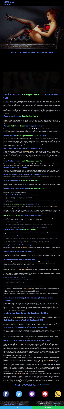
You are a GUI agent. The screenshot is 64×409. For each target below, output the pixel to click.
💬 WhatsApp (48, 407)
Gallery (44, 3)
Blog (54, 3)
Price (49, 3)
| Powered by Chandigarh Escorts (56, 404)
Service (38, 3)
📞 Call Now (16, 407)
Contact (59, 3)
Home (29, 3)
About (33, 3)
